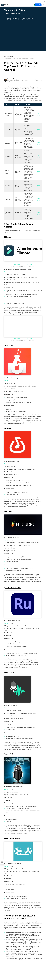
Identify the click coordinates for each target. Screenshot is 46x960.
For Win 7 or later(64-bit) (17, 266)
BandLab (8, 428)
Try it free (17, 264)
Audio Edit (10, 56)
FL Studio (9, 511)
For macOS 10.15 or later (29, 266)
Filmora (8, 237)
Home (5, 56)
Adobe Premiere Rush (14, 588)
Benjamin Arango (12, 79)
